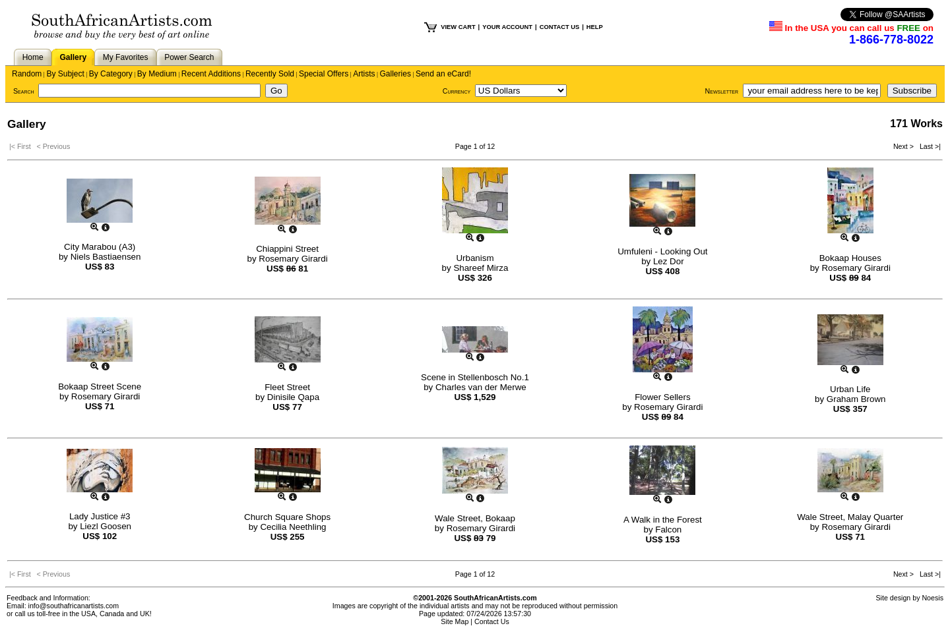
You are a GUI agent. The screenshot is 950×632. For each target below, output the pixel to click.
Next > (904, 146)
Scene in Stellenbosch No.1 (475, 377)
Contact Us (491, 621)
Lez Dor (668, 261)
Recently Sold (269, 73)
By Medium (157, 73)
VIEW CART (458, 27)
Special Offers (323, 73)
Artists (364, 73)
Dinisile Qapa (293, 397)
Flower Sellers (662, 397)
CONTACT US (559, 27)
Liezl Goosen (105, 526)
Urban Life (850, 389)
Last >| (928, 146)
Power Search (189, 57)
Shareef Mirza (480, 268)
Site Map (454, 621)
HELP (594, 27)
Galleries (395, 73)
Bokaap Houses (850, 258)
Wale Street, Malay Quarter (850, 517)
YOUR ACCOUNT (507, 27)
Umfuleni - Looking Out (662, 251)
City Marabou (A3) (99, 247)
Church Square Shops (287, 517)
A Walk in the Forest (662, 520)
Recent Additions (211, 73)
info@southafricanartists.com (73, 606)
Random (27, 73)
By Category (111, 73)
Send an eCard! (443, 73)
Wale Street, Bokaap (475, 518)
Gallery (72, 57)
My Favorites (125, 57)
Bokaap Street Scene (99, 386)
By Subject (65, 73)
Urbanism (474, 258)
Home (33, 57)
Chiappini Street (287, 249)
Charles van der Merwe (480, 387)
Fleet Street (287, 387)
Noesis (932, 598)
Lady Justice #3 (100, 516)
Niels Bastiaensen (106, 257)
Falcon (668, 529)
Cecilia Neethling (293, 527)
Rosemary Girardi (293, 259)
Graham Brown (856, 399)
